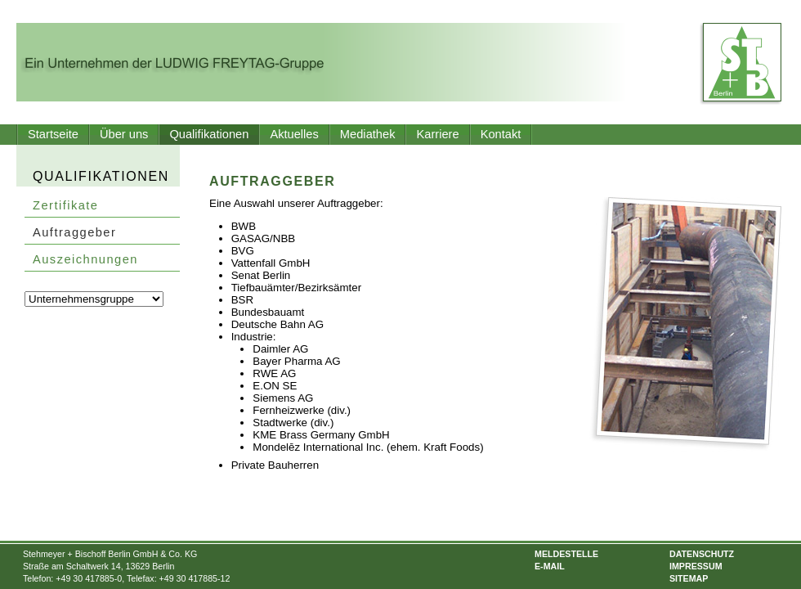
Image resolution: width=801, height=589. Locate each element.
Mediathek (368, 134)
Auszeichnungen (85, 259)
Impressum (696, 566)
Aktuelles (294, 134)
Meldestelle (566, 554)
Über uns (124, 134)
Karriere (437, 134)
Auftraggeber (74, 232)
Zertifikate (65, 205)
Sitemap (688, 578)
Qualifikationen (208, 134)
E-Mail (550, 566)
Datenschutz (701, 554)
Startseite (53, 134)
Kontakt (501, 134)
